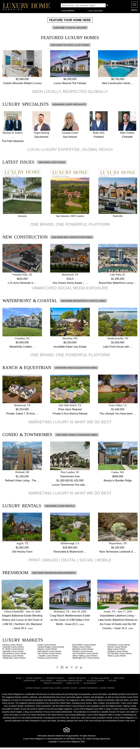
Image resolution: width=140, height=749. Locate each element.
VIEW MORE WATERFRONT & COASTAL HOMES (83, 301)
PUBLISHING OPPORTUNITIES (69, 681)
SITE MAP (112, 681)
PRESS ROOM (46, 681)
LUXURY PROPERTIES (88, 688)
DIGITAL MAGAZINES (100, 678)
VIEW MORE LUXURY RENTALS (59, 506)
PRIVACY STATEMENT (52, 683)
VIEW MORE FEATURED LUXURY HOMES (70, 45)
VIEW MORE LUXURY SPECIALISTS (69, 104)
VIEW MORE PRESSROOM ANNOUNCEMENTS (54, 573)
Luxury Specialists (95, 11)
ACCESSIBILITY (90, 683)
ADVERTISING (30, 681)
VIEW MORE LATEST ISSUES (51, 162)
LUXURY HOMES (33, 688)
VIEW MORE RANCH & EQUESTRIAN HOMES (76, 368)
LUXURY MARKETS (34, 678)
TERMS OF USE (72, 683)
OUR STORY (119, 678)
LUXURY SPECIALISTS (77, 678)
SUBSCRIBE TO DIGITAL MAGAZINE (70, 28)
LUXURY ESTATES (70, 688)
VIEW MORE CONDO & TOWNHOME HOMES (76, 435)
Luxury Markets (67, 10)
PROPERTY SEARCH (55, 678)
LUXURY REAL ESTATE (51, 688)
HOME (19, 678)
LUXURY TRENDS (107, 688)
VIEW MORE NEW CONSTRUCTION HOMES (72, 237)
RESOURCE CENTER (95, 681)
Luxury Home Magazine (33, 739)
